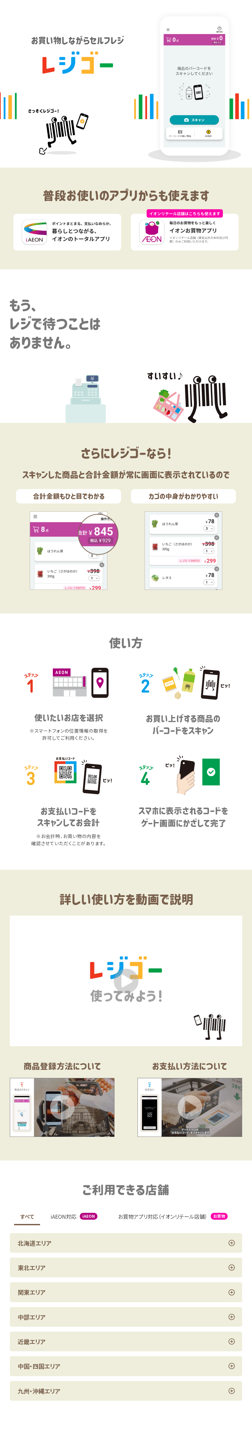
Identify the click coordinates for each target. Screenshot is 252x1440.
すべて (27, 1216)
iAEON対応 (74, 1216)
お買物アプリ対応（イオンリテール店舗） (173, 1216)
